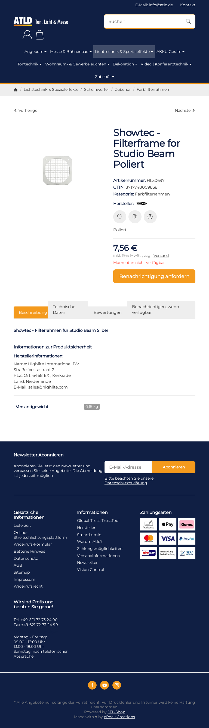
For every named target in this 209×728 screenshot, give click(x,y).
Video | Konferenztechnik (166, 64)
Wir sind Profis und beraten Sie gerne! (34, 604)
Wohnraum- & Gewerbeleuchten (77, 64)
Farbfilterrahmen (152, 194)
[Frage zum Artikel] (150, 216)
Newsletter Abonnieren (39, 454)
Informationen (92, 512)
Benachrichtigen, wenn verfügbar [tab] (155, 309)
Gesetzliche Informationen (29, 515)
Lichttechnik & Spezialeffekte (124, 51)
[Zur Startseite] (41, 21)
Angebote (35, 51)
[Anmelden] (27, 35)
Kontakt (187, 5)
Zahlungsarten (155, 512)
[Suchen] (149, 21)
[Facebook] (92, 685)
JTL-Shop (116, 712)
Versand (161, 255)
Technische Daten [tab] (64, 309)
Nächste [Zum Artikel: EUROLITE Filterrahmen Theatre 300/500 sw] (184, 110)
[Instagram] (116, 685)
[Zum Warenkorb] (40, 35)
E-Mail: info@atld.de (154, 5)
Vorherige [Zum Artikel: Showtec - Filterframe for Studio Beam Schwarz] (25, 110)
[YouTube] (104, 685)
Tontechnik (29, 64)
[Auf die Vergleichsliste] (135, 216)
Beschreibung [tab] (33, 312)
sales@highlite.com (48, 387)
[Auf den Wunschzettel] (119, 216)
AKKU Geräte (170, 51)
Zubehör (104, 76)
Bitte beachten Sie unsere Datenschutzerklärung (128, 480)
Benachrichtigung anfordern (154, 276)
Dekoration (125, 64)
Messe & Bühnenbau (71, 51)
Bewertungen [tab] (108, 312)
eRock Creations (119, 717)
